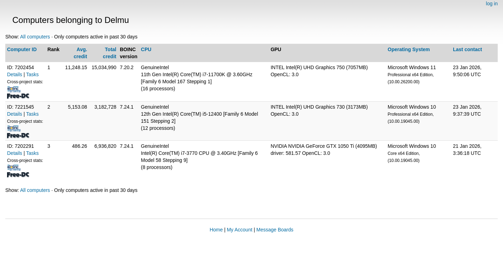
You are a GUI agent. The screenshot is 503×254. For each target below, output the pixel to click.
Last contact (467, 49)
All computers (35, 37)
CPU (146, 49)
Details (14, 74)
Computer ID (22, 49)
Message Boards (274, 229)
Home (216, 229)
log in (492, 3)
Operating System (409, 49)
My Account (239, 229)
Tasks (32, 74)
